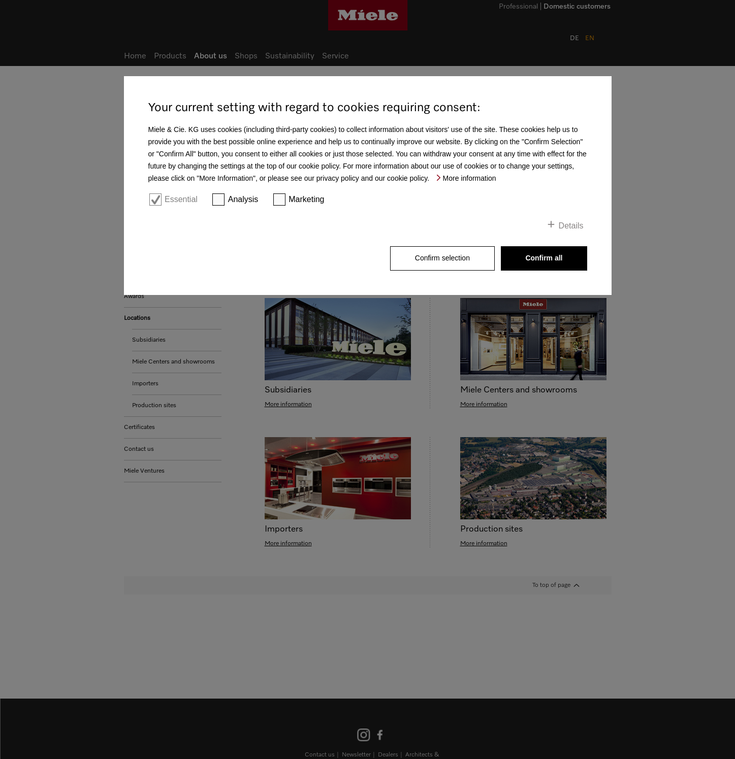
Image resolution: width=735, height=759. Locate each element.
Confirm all (543, 258)
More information (469, 178)
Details (571, 225)
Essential (181, 199)
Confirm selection (442, 258)
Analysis (243, 199)
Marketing (306, 199)
